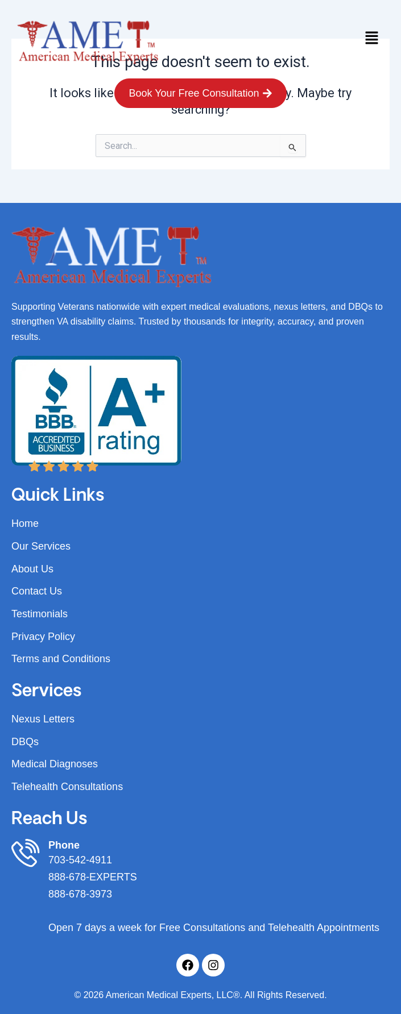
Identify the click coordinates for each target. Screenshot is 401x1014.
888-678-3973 (80, 894)
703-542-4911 (80, 860)
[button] (372, 39)
